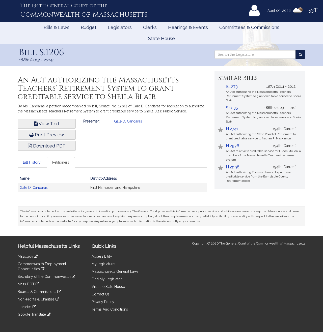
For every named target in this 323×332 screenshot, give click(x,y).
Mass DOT (28, 284)
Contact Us (101, 294)
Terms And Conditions (110, 309)
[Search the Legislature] (300, 54)
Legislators (120, 27)
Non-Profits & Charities (38, 299)
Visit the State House (108, 287)
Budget (88, 27)
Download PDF (46, 145)
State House (161, 38)
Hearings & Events (188, 27)
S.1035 (232, 107)
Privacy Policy (103, 302)
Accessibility (102, 256)
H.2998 (232, 167)
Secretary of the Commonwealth (46, 277)
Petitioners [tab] (60, 162)
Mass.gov (28, 256)
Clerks (150, 27)
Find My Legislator (107, 279)
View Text (46, 123)
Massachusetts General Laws (115, 271)
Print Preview (46, 134)
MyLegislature (103, 264)
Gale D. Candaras (128, 121)
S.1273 (232, 86)
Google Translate (34, 314)
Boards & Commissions (39, 292)
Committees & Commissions (249, 27)
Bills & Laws (56, 27)
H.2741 (232, 129)
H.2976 (232, 145)
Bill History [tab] (32, 162)
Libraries (27, 307)
